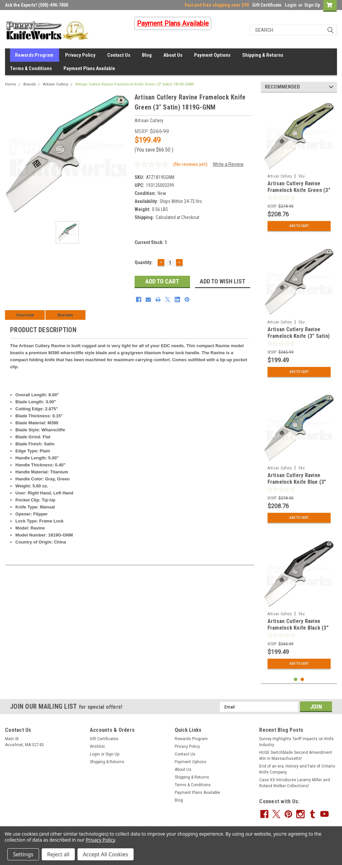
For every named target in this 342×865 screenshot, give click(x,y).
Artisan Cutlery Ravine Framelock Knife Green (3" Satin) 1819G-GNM (134, 84)
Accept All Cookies (105, 854)
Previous (325, 87)
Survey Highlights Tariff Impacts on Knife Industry (296, 741)
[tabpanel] (299, 166)
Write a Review (228, 164)
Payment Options (212, 55)
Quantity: (144, 262)
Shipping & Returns (262, 55)
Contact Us (118, 55)
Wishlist (97, 746)
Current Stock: (151, 242)
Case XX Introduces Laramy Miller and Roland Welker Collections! (294, 783)
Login (291, 5)
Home (10, 84)
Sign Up (312, 5)
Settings (23, 854)
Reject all (58, 854)
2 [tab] (302, 679)
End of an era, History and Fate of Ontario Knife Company (297, 769)
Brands (29, 84)
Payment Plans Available (89, 68)
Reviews (65, 314)
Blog (147, 55)
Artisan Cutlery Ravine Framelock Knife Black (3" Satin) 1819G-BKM (298, 628)
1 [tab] (296, 679)
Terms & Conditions (31, 68)
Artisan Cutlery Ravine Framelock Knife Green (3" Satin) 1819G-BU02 (299, 190)
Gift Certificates (104, 738)
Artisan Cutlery (55, 84)
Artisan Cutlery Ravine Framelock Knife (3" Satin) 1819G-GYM (299, 336)
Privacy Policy (80, 55)
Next (331, 87)
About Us (172, 55)
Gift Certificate (267, 5)
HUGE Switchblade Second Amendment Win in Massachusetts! (295, 755)
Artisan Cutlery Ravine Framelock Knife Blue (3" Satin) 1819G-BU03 (297, 482)
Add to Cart (299, 226)
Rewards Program (34, 55)
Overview (25, 314)
